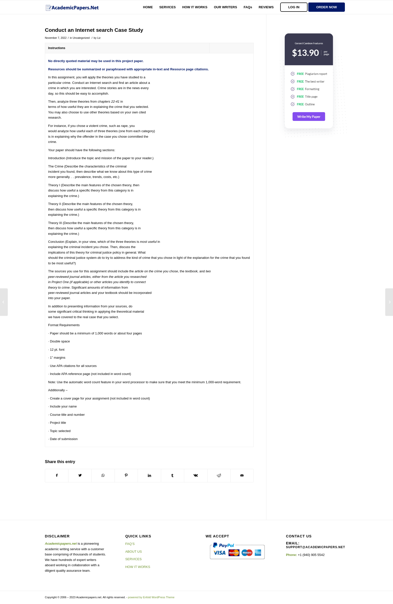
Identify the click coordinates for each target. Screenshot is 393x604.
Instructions (56, 48)
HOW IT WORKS (137, 567)
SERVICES (133, 559)
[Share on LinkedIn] (149, 475)
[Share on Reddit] (219, 475)
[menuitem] (148, 7)
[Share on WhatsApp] (103, 475)
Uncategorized (81, 37)
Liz (99, 37)
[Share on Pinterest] (126, 475)
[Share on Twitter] (79, 475)
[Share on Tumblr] (172, 475)
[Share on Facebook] (56, 475)
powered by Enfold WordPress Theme (151, 597)
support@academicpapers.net (315, 547)
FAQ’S (130, 544)
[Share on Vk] (195, 475)
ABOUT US (133, 551)
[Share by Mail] (242, 475)
